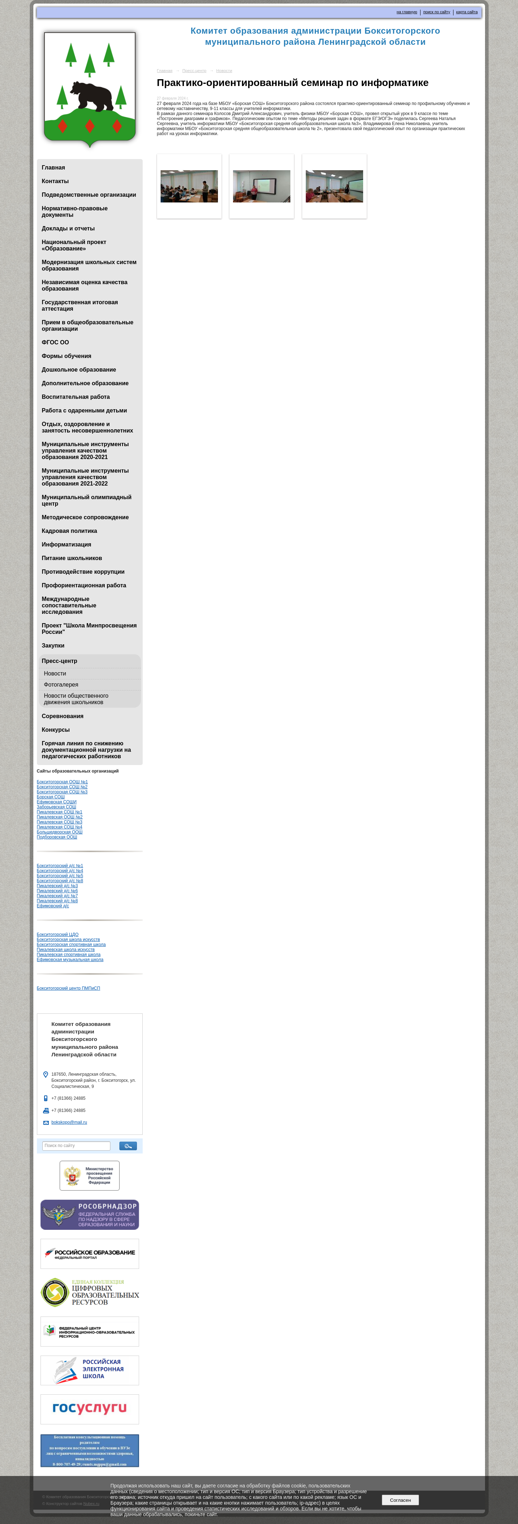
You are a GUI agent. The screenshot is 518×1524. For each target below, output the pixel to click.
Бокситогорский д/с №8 (60, 880)
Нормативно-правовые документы (75, 211)
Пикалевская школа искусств (66, 949)
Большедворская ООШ (60, 832)
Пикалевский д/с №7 (57, 895)
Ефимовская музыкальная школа (70, 959)
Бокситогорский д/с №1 (60, 865)
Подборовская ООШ (57, 837)
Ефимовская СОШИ (57, 801)
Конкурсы (56, 730)
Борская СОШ (51, 796)
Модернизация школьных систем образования (89, 265)
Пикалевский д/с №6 (57, 890)
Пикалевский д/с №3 (57, 885)
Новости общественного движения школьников (76, 699)
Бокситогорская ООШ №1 (62, 781)
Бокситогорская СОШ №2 (62, 786)
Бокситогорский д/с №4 (60, 870)
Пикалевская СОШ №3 (59, 822)
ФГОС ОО (55, 342)
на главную (407, 12)
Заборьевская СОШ (56, 806)
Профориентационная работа (84, 585)
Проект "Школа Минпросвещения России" (89, 628)
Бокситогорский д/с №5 (60, 875)
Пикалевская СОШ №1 (59, 811)
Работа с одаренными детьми (84, 410)
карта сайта (467, 12)
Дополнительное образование (85, 383)
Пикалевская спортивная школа (69, 954)
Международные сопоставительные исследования (69, 605)
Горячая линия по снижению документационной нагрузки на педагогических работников (86, 749)
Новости (55, 673)
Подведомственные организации (89, 195)
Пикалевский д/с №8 (57, 900)
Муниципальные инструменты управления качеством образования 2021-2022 (85, 477)
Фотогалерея (61, 685)
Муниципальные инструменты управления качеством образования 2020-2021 (85, 450)
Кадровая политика (69, 531)
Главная (53, 167)
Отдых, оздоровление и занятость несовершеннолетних (87, 427)
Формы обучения (66, 356)
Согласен (401, 1500)
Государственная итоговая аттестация (80, 305)
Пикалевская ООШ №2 (60, 817)
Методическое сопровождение (85, 517)
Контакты (55, 181)
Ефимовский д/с (53, 905)
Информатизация (66, 544)
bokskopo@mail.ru (69, 1122)
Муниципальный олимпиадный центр (87, 500)
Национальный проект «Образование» (74, 245)
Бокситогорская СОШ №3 (62, 791)
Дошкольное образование (79, 370)
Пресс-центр (59, 661)
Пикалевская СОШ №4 (59, 827)
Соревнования (63, 716)
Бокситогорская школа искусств (68, 939)
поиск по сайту (436, 12)
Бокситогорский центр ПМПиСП (68, 988)
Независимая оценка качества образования (85, 285)
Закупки (53, 645)
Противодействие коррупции (83, 572)
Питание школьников (72, 558)
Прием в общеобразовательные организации (88, 325)
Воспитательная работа (76, 397)
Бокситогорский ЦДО (58, 934)
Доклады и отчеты (68, 228)
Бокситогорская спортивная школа (71, 944)
